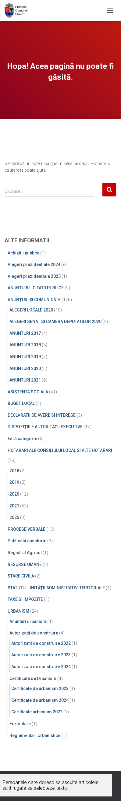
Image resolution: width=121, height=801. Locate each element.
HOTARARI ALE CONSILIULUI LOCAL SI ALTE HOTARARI (60, 450)
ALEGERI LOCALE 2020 (31, 310)
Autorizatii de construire (33, 633)
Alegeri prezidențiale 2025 (34, 276)
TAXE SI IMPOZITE (25, 599)
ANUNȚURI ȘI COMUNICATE (34, 299)
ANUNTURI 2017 (25, 333)
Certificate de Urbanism (32, 678)
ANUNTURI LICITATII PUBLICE (36, 287)
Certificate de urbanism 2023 (40, 688)
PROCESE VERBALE (26, 529)
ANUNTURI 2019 (25, 356)
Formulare (20, 723)
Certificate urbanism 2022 (36, 711)
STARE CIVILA (21, 576)
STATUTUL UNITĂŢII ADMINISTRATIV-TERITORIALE (56, 587)
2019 (14, 482)
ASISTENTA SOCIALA (28, 391)
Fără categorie (22, 438)
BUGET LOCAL (21, 403)
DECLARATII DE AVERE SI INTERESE (42, 415)
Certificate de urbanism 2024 (40, 700)
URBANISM (18, 611)
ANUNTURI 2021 (25, 380)
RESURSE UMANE (25, 564)
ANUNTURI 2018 (25, 344)
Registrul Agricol (25, 552)
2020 (14, 494)
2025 (14, 517)
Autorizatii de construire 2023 (41, 654)
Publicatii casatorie (27, 540)
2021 (14, 505)
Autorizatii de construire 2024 (41, 666)
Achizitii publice (23, 253)
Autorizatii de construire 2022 (41, 643)
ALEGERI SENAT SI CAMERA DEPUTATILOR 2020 (55, 321)
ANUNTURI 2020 (25, 368)
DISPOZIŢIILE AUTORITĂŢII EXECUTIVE (45, 426)
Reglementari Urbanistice (34, 735)
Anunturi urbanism (27, 621)
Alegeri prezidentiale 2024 (34, 264)
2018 (14, 470)
